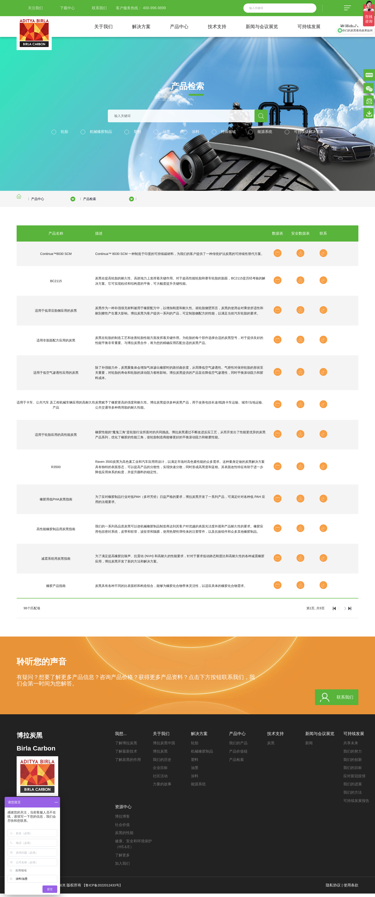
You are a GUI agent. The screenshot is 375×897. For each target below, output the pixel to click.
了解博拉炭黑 (126, 747)
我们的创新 (352, 763)
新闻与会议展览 (262, 26)
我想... (121, 737)
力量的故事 (162, 788)
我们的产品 (238, 747)
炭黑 (271, 747)
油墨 (166, 132)
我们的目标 (352, 771)
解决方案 (141, 26)
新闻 (309, 747)
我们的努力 (352, 755)
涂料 (195, 132)
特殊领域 (228, 132)
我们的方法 (352, 796)
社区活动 (160, 779)
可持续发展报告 (356, 804)
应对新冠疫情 (354, 779)
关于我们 (103, 26)
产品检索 (236, 763)
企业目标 (160, 771)
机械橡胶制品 (101, 132)
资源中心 (349, 26)
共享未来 (350, 747)
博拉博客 (122, 820)
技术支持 (217, 26)
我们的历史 (162, 763)
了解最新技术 (126, 755)
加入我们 (122, 867)
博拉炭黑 (160, 755)
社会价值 (122, 828)
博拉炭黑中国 (164, 747)
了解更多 (122, 859)
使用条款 (351, 889)
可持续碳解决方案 (309, 132)
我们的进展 (352, 788)
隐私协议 (333, 889)
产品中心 (179, 26)
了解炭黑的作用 (128, 763)
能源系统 (264, 132)
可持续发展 (309, 26)
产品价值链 (238, 755)
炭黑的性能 (124, 836)
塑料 (137, 132)
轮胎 (64, 132)
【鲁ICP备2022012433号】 (106, 889)
